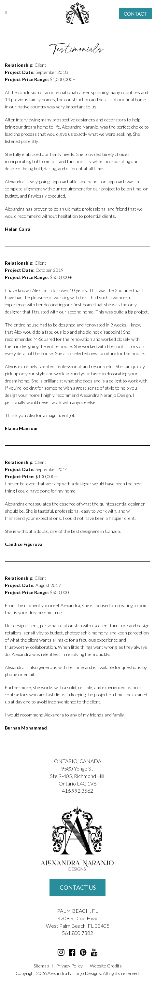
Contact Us (78, 887)
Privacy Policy (69, 965)
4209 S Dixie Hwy (77, 918)
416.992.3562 (77, 790)
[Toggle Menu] (6, 12)
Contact (135, 14)
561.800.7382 (77, 933)
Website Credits (106, 965)
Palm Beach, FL (76, 926)
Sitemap (41, 965)
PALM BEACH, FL (77, 911)
